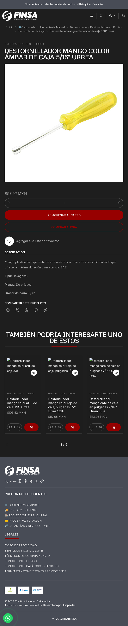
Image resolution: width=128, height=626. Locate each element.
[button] (64, 619)
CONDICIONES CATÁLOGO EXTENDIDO (32, 566)
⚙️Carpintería (26, 27)
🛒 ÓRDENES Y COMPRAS (22, 505)
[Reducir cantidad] (8, 203)
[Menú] (91, 16)
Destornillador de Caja (31, 31)
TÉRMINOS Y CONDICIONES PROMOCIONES (35, 571)
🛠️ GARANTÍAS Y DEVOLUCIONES (27, 525)
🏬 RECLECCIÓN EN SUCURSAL (26, 515)
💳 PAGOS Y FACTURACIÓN (23, 520)
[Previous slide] (7, 444)
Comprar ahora (64, 227)
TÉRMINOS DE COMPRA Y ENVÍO (27, 555)
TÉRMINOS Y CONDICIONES (24, 550)
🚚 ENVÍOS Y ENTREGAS (21, 510)
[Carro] (123, 16)
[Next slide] (120, 444)
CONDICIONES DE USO (21, 561)
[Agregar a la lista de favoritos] (32, 241)
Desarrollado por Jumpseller (59, 605)
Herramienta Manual (52, 27)
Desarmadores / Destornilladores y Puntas (96, 27)
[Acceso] (112, 16)
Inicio (9, 27)
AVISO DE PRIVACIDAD (21, 545)
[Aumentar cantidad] (120, 203)
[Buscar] (101, 16)
